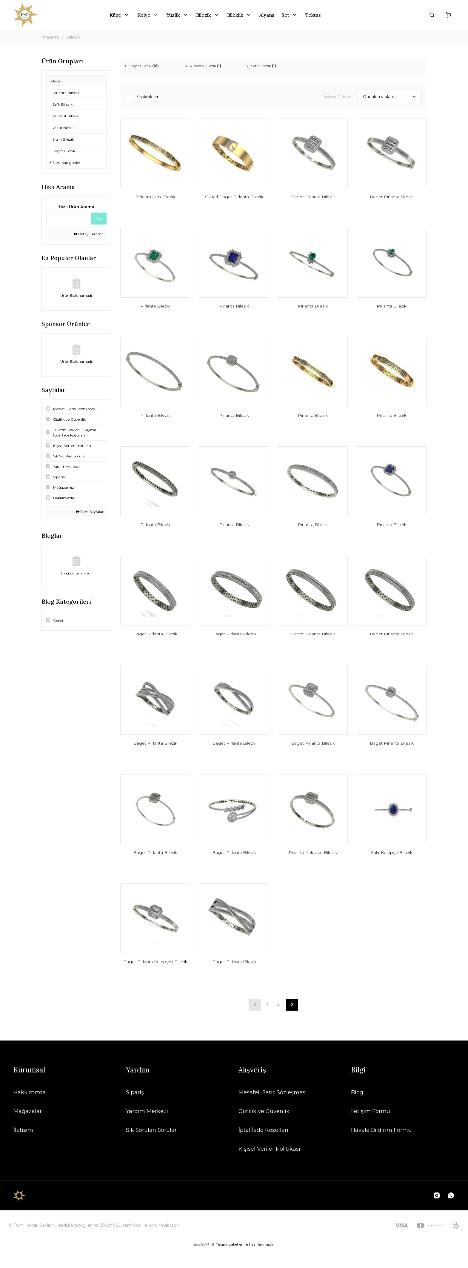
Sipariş (135, 1111)
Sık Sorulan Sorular (151, 1149)
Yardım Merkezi (147, 1130)
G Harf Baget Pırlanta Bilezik (234, 198)
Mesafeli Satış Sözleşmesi (272, 1111)
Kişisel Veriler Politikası (269, 1168)
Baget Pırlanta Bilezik (313, 198)
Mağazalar (27, 1130)
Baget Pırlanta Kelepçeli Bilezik (155, 983)
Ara (99, 218)
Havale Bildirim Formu (381, 1149)
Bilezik (73, 37)
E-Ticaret (220, 1263)
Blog (357, 1111)
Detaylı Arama (89, 234)
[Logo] (25, 15)
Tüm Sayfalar (90, 511)
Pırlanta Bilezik (155, 310)
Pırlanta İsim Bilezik (155, 198)
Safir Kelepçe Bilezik (391, 868)
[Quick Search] (66, 218)
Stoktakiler (147, 96)
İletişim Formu (370, 1130)
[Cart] (449, 15)
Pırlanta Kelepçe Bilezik (313, 868)
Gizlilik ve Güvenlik (264, 1130)
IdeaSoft (201, 1263)
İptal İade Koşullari (263, 1149)
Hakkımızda (29, 1111)
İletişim (23, 1149)
